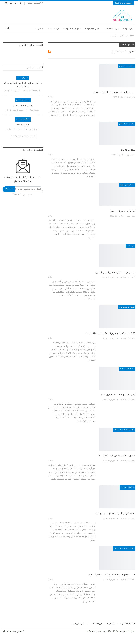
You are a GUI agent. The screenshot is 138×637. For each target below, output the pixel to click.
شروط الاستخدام (95, 624)
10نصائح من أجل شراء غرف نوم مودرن (115, 514)
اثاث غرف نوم (23, 125)
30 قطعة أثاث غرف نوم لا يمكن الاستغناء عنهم (110, 333)
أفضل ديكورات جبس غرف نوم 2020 (117, 456)
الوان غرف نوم (93, 29)
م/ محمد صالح (9, 631)
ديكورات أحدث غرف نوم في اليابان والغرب (114, 92)
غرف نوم (128, 29)
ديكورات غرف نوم (73, 29)
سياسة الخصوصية (126, 624)
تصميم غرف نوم (127, 185)
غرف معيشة (53, 29)
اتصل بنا (110, 624)
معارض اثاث (39, 29)
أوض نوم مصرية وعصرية (122, 211)
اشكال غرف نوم (23, 119)
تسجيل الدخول (34, 3)
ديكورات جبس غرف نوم (124, 430)
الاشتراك (9, 189)
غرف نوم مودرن (127, 487)
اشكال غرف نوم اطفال (23, 106)
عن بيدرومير (78, 624)
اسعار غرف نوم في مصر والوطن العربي (115, 272)
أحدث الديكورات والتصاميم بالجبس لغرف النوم (112, 575)
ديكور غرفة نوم (128, 150)
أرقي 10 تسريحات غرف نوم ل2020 (118, 395)
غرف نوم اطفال (112, 29)
